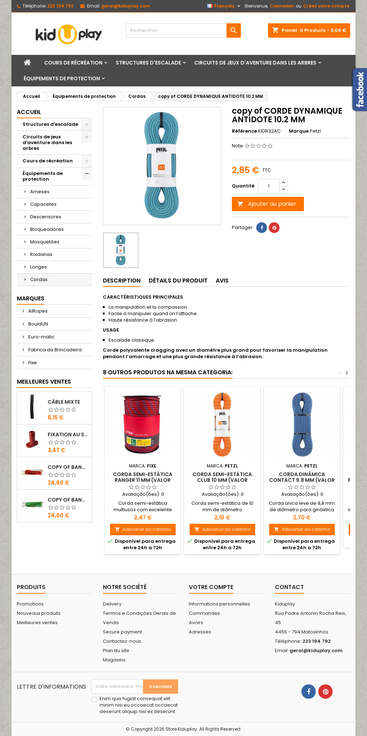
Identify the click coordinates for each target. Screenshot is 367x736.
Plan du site (116, 650)
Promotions (30, 603)
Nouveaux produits (39, 613)
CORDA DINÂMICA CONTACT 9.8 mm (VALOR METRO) (302, 480)
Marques (30, 298)
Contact (289, 587)
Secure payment (122, 631)
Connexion (282, 6)
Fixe (32, 362)
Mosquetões (44, 241)
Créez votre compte (326, 6)
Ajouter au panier (266, 204)
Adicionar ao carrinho (143, 529)
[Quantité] (269, 186)
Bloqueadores (47, 229)
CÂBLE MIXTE (64, 402)
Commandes (204, 613)
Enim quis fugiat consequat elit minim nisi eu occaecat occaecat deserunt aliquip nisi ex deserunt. (139, 705)
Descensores (45, 216)
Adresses (200, 631)
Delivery (112, 603)
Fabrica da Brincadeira (54, 349)
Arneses (39, 191)
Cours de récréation (73, 62)
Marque (299, 131)
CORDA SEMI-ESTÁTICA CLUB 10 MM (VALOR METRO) (222, 480)
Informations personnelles (219, 603)
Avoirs (196, 622)
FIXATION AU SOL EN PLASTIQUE (68, 434)
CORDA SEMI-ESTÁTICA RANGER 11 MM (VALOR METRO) (142, 480)
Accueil (29, 112)
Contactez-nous (122, 641)
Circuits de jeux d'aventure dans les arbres (255, 62)
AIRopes (37, 311)
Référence (244, 131)
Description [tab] (121, 280)
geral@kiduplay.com (125, 6)
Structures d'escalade (148, 62)
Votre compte (211, 587)
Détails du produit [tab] (178, 280)
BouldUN (37, 323)
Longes (38, 266)
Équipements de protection (62, 78)
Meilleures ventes (37, 622)
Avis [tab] (222, 280)
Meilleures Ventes (44, 382)
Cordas (39, 279)
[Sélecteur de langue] (224, 6)
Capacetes (43, 204)
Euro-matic (40, 336)
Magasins (114, 659)
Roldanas (41, 254)
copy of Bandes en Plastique (68, 467)
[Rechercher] (183, 30)
